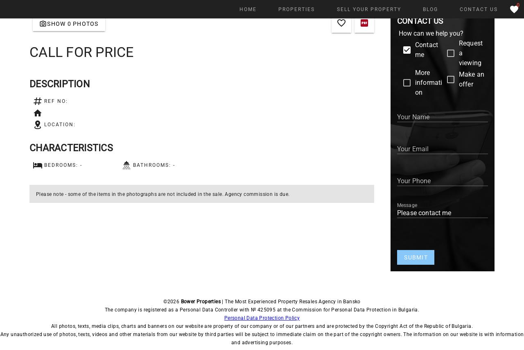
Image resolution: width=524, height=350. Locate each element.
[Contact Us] (478, 9)
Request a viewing (471, 53)
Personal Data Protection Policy (262, 318)
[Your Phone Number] (442, 179)
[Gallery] (69, 23)
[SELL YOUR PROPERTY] (368, 9)
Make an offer (471, 79)
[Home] (248, 9)
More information (428, 82)
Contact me (426, 50)
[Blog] (430, 9)
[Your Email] (442, 147)
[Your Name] (442, 115)
